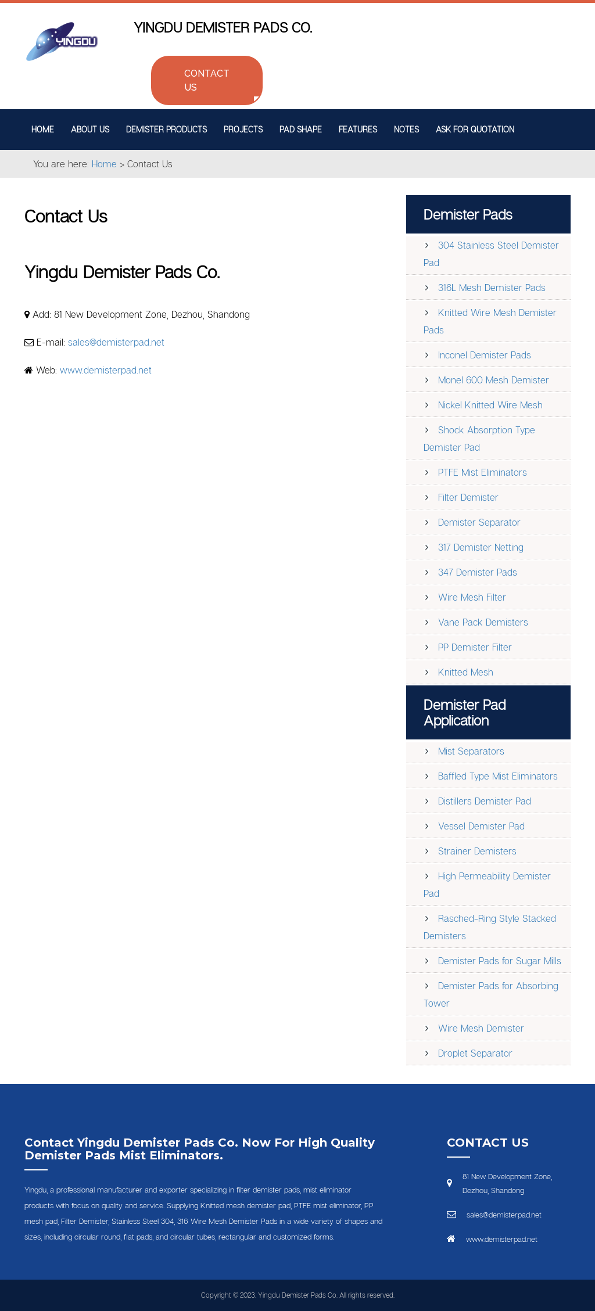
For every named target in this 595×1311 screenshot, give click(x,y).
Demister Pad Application (465, 712)
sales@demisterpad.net (116, 342)
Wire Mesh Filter (472, 597)
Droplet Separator (475, 1053)
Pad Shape (300, 129)
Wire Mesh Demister (481, 1028)
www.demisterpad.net (106, 370)
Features (358, 129)
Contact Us (207, 80)
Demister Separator (479, 522)
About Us (90, 129)
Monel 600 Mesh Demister (493, 380)
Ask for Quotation (475, 129)
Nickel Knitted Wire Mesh (490, 405)
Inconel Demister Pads (484, 355)
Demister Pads (468, 214)
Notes (406, 129)
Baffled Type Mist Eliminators (498, 776)
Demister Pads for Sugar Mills (499, 961)
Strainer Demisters (477, 851)
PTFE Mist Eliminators (482, 472)
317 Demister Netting (481, 547)
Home (42, 129)
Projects (243, 129)
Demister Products (166, 129)
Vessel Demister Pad (481, 826)
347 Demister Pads (477, 572)
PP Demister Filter (475, 647)
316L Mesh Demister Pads (492, 287)
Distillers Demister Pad (484, 801)
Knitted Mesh (465, 672)
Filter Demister (468, 497)
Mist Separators (471, 751)
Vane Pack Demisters (483, 622)
